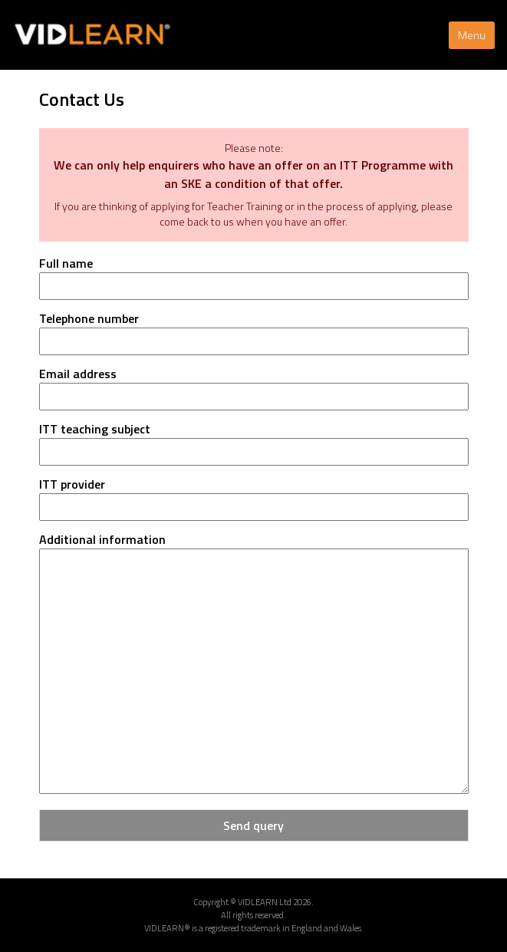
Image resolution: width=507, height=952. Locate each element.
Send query (253, 825)
